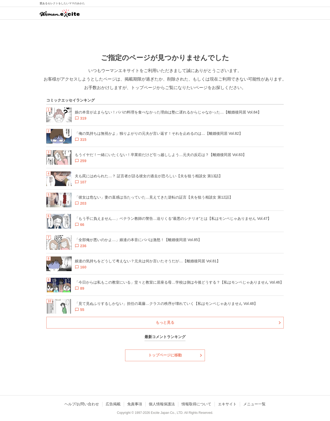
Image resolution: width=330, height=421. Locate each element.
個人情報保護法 (162, 404)
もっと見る (165, 322)
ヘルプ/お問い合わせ (81, 404)
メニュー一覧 (254, 404)
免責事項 (134, 404)
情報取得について (196, 404)
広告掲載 (113, 404)
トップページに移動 (165, 355)
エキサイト (227, 404)
